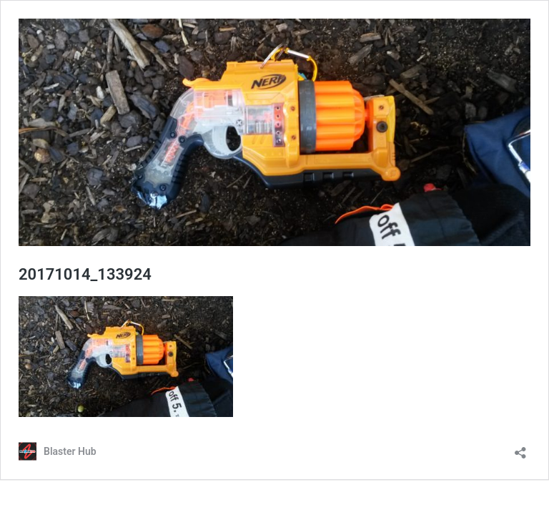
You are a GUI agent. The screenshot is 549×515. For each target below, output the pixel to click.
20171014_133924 (85, 274)
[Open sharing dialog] (520, 448)
